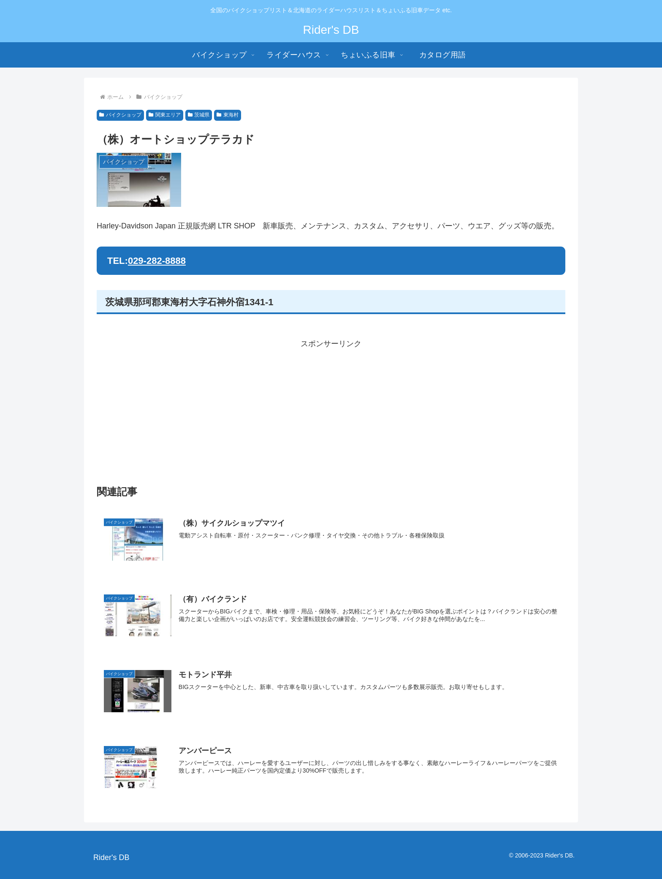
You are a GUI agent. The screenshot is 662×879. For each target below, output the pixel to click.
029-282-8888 (157, 260)
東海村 (228, 115)
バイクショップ (120, 115)
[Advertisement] (331, 410)
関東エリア (165, 115)
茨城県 (199, 115)
